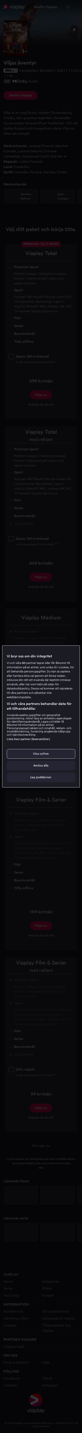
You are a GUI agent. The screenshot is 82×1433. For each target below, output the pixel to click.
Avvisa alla (40, 765)
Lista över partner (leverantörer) (28, 739)
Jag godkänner (40, 777)
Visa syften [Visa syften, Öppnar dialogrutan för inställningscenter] (41, 753)
